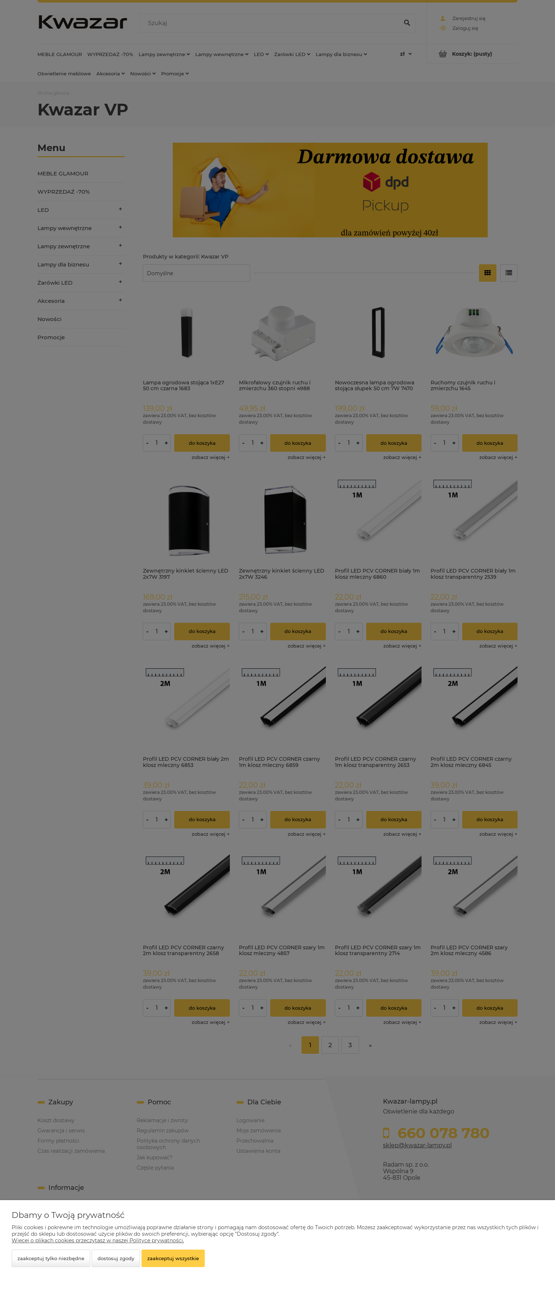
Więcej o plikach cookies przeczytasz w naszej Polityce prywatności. (98, 1240)
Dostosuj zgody (115, 1258)
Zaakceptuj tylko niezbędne (50, 1258)
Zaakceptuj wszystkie (173, 1258)
